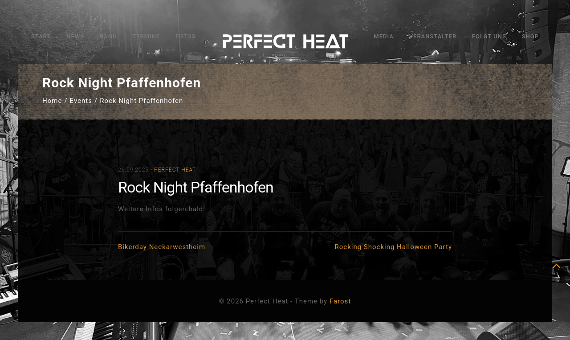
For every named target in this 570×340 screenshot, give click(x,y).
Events (81, 101)
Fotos (185, 36)
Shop (530, 36)
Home (52, 101)
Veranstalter (432, 36)
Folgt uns (489, 36)
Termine (146, 36)
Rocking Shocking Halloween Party (393, 247)
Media (384, 36)
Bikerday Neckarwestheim (161, 247)
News (75, 36)
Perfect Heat (175, 170)
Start (41, 36)
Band (108, 36)
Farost (340, 301)
